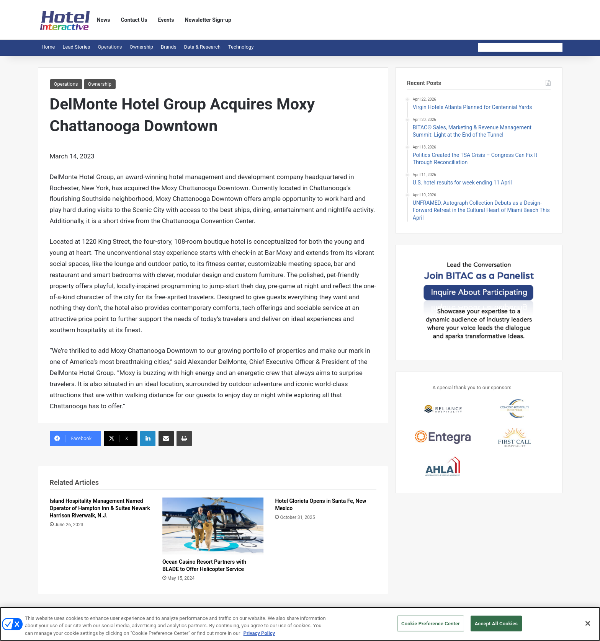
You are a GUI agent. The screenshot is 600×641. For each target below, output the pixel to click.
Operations (110, 47)
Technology (241, 47)
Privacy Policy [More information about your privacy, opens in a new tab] (259, 636)
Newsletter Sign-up (208, 20)
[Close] (587, 626)
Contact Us (134, 20)
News (103, 20)
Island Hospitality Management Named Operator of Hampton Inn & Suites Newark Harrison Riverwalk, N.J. (100, 508)
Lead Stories (76, 47)
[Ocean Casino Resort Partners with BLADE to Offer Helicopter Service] (212, 526)
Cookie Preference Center (430, 627)
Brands (169, 47)
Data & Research (202, 47)
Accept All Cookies (496, 627)
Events (166, 20)
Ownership (142, 47)
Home (48, 47)
